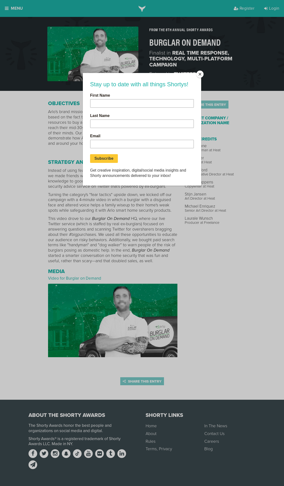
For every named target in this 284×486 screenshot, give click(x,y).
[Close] (200, 74)
